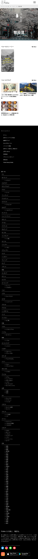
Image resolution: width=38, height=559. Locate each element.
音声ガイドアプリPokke (9, 137)
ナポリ (7, 430)
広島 (6, 498)
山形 (6, 468)
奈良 (6, 499)
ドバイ (7, 192)
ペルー (13, 6)
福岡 (6, 481)
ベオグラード (9, 210)
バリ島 (7, 238)
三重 (6, 518)
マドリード (8, 421)
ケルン (7, 364)
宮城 (6, 476)
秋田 (6, 456)
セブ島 (7, 320)
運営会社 (5, 159)
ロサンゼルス (9, 380)
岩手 (6, 473)
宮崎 (6, 458)
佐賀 (6, 448)
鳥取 (6, 449)
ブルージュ (8, 351)
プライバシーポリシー (8, 157)
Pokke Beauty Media (8, 162)
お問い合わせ (6, 151)
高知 (6, 454)
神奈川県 (7, 509)
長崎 (6, 520)
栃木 (6, 491)
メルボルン (8, 287)
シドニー (7, 346)
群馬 (6, 508)
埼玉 (6, 469)
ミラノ (7, 437)
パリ (6, 416)
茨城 (6, 503)
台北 (6, 392)
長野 (6, 504)
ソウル (7, 340)
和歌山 (7, 466)
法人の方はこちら (7, 143)
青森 (6, 478)
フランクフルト (9, 366)
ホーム (3, 6)
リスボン (7, 371)
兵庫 (6, 489)
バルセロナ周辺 (9, 423)
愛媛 (6, 486)
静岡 (6, 494)
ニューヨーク (9, 378)
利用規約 (5, 154)
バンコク (7, 401)
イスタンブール (9, 329)
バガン (7, 247)
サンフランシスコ (10, 385)
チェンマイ (8, 398)
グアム (7, 377)
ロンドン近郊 (9, 407)
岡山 (6, 493)
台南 (6, 391)
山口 (6, 453)
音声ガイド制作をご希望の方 (10, 148)
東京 (6, 523)
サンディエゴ (9, 383)
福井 (6, 461)
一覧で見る (33, 46)
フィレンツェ (9, 439)
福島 (6, 459)
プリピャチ (8, 204)
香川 (6, 479)
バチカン (7, 434)
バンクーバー (9, 301)
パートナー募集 (7, 146)
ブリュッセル (9, 353)
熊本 (6, 464)
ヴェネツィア (9, 435)
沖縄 (6, 483)
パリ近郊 (7, 414)
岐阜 (6, 471)
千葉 (6, 488)
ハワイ (7, 382)
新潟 (6, 501)
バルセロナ (8, 425)
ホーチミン (8, 335)
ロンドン (7, 409)
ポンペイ (7, 432)
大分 (6, 484)
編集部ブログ (6, 140)
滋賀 (6, 474)
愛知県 (7, 506)
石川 (6, 496)
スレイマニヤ (9, 296)
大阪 (6, 511)
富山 (6, 463)
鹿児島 (7, 451)
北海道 (7, 513)
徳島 (6, 446)
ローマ (7, 440)
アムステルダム (9, 358)
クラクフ (7, 180)
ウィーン (7, 285)
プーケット (8, 400)
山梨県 (7, 516)
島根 (6, 521)
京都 (6, 515)
